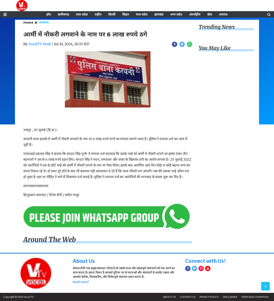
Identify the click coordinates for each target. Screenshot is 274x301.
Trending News (217, 27)
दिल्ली (111, 14)
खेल (209, 14)
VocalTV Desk (39, 44)
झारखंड (158, 14)
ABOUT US (169, 296)
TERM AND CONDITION (255, 296)
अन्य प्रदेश (176, 14)
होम (48, 14)
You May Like (215, 48)
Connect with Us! (205, 261)
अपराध (223, 14)
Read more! (81, 282)
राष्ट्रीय (98, 14)
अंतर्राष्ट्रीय (195, 14)
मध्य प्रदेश (141, 14)
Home (28, 22)
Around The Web (49, 239)
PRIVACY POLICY (209, 296)
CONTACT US (187, 296)
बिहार (125, 14)
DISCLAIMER (230, 296)
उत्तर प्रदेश (82, 14)
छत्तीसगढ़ (63, 14)
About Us (84, 261)
